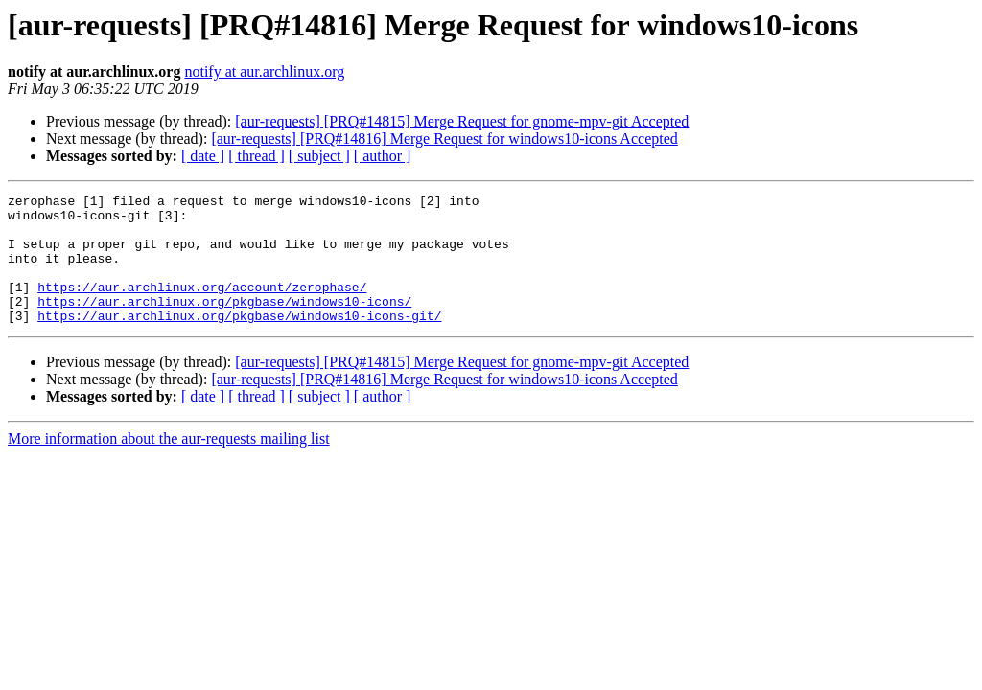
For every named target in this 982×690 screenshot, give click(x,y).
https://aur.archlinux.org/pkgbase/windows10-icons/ (224, 324)
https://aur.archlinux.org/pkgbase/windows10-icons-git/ (239, 341)
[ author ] (382, 156)
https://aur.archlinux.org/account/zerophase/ (201, 306)
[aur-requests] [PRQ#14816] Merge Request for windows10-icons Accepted (444, 138)
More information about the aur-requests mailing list (169, 464)
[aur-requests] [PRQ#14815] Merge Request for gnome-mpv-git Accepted (462, 121)
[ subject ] (319, 156)
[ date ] (202, 156)
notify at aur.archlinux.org (264, 71)
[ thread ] (256, 156)
